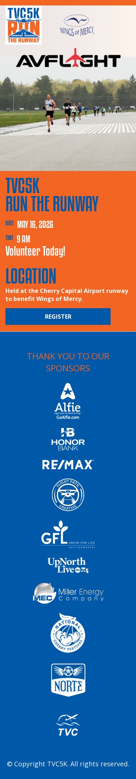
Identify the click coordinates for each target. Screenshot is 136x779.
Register (58, 317)
